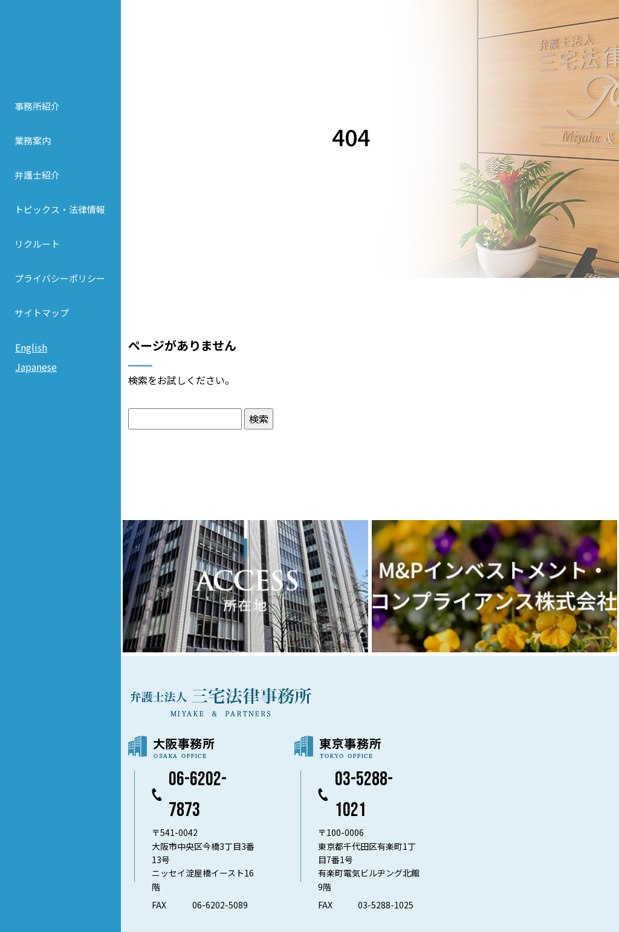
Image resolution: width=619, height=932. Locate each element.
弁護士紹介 (37, 175)
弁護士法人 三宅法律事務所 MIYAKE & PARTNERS (60, 43)
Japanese (36, 366)
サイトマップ (42, 312)
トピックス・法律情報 (60, 209)
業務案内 (33, 140)
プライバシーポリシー (60, 278)
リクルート (37, 243)
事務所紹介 (37, 106)
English (31, 347)
